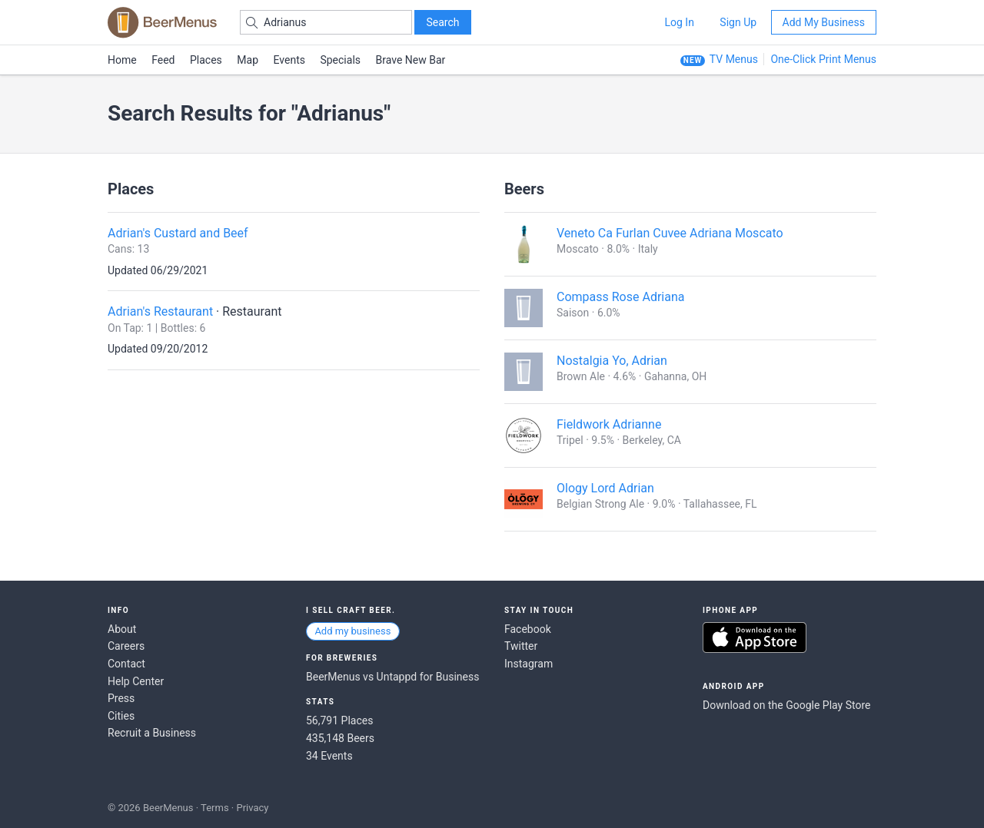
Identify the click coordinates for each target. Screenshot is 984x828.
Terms (215, 807)
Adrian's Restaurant (160, 311)
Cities (121, 716)
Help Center (136, 681)
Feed (163, 60)
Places (206, 60)
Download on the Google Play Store (786, 705)
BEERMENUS (162, 22)
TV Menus (734, 59)
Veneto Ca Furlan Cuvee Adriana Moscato (670, 233)
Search (442, 22)
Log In (678, 22)
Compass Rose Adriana (620, 297)
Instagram (528, 663)
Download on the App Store (754, 637)
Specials (340, 60)
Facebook (527, 629)
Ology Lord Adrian (605, 488)
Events (289, 60)
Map (247, 60)
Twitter (520, 646)
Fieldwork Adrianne (609, 424)
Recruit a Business (152, 733)
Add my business (352, 631)
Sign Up (738, 22)
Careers (126, 646)
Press (121, 698)
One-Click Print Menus (823, 59)
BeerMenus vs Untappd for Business (392, 677)
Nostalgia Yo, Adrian (612, 360)
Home (122, 60)
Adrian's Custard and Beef (178, 233)
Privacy (252, 807)
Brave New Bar (411, 60)
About (122, 629)
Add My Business (824, 22)
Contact (126, 663)
